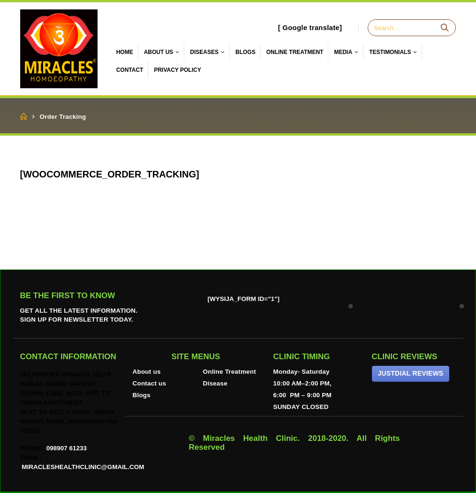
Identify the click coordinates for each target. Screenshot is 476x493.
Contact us (149, 383)
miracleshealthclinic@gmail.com (82, 466)
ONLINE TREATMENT (295, 52)
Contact (130, 70)
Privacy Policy (177, 70)
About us (147, 371)
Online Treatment (229, 371)
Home (124, 52)
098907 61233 (66, 448)
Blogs (245, 52)
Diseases (204, 52)
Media (343, 52)
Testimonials (390, 52)
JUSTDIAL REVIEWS (411, 373)
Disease (215, 383)
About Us (159, 52)
